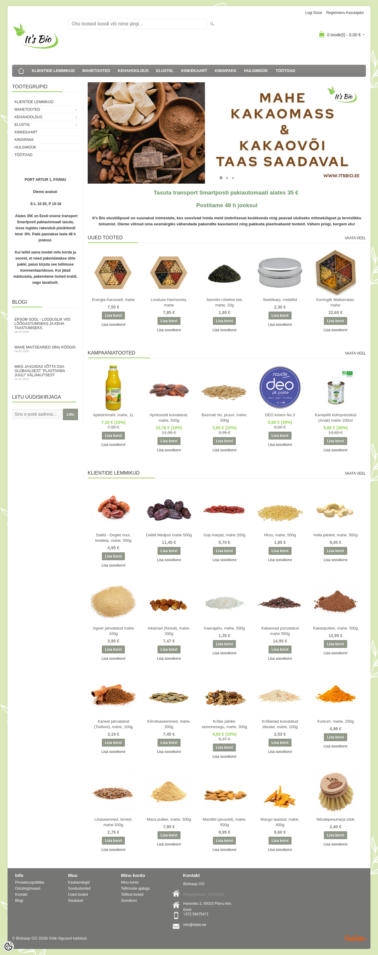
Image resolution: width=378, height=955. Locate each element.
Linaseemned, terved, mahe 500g (113, 822)
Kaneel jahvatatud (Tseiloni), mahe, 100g (113, 724)
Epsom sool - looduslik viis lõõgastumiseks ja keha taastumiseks (45, 325)
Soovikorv (129, 900)
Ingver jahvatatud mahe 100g (113, 631)
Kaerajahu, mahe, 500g (224, 628)
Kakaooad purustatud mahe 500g (280, 631)
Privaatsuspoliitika (29, 882)
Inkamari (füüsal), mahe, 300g (169, 631)
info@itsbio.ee (194, 925)
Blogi (19, 900)
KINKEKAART (194, 70)
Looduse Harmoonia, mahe (169, 302)
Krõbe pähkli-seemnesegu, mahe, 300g (224, 724)
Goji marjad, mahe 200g (225, 535)
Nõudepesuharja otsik (336, 819)
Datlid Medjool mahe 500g (169, 535)
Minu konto (130, 882)
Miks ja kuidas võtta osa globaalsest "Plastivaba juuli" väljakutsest (45, 373)
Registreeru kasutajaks (345, 13)
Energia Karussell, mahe (113, 299)
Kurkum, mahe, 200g (335, 721)
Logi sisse (313, 13)
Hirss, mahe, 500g (280, 535)
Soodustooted (79, 888)
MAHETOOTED (96, 70)
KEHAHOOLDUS (133, 70)
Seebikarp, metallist (280, 299)
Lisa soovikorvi (113, 324)
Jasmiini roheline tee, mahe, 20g (224, 302)
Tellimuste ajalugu (135, 888)
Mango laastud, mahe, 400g (280, 822)
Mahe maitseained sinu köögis (45, 349)
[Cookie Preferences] (8, 946)
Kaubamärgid (79, 882)
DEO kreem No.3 (280, 415)
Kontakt (21, 894)
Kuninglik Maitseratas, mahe (335, 302)
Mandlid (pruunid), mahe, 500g (224, 822)
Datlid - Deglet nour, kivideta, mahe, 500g (113, 538)
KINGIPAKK (225, 70)
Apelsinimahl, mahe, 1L (113, 415)
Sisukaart (75, 900)
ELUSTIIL (165, 70)
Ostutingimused (27, 888)
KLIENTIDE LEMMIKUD (53, 70)
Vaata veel (355, 238)
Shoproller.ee (355, 938)
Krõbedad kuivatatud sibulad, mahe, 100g (280, 724)
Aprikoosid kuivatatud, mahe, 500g (169, 418)
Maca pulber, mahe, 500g (169, 819)
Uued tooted (78, 894)
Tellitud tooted (132, 894)
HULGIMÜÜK (256, 70)
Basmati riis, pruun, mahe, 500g (224, 418)
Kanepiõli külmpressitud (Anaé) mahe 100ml (335, 418)
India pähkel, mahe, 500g (336, 535)
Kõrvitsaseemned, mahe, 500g (169, 724)
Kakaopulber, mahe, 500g (335, 628)
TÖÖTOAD (285, 70)
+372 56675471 (196, 914)
